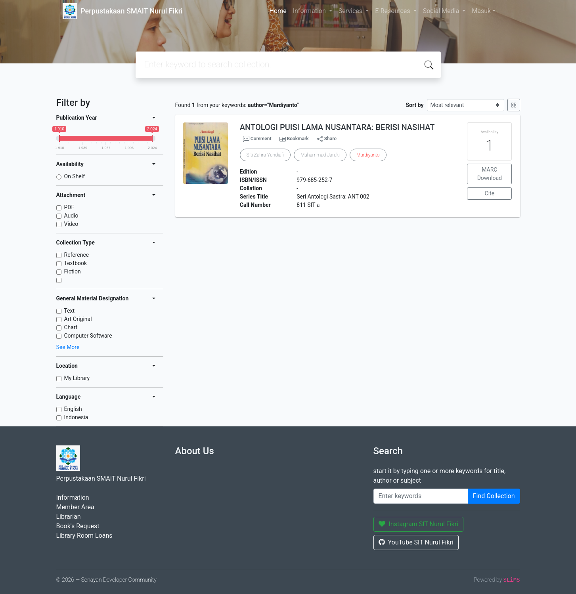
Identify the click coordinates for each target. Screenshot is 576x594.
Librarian (68, 516)
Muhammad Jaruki (320, 155)
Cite (490, 193)
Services (351, 11)
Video (71, 224)
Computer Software (88, 335)
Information (310, 11)
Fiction (72, 271)
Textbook (75, 263)
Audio (71, 215)
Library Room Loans (84, 535)
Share (327, 139)
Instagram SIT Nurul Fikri (419, 524)
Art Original (78, 319)
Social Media (442, 11)
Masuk (481, 11)
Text (69, 311)
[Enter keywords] (420, 496)
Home (278, 11)
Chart (71, 327)
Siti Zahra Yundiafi (265, 155)
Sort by (414, 105)
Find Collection (494, 496)
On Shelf (74, 176)
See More (68, 347)
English (73, 409)
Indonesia (76, 417)
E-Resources (393, 11)
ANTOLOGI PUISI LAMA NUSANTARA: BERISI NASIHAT (337, 127)
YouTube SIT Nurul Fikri (416, 542)
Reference (76, 255)
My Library (77, 378)
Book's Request (78, 526)
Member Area (75, 507)
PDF (69, 207)
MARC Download (489, 173)
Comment (257, 139)
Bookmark (297, 138)
